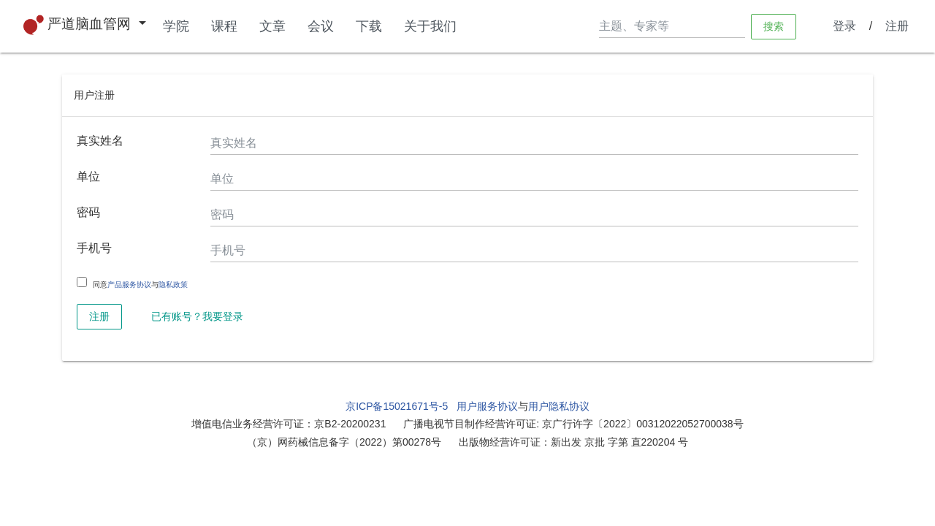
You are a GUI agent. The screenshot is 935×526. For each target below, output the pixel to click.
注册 (897, 26)
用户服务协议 (487, 406)
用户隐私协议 (558, 406)
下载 (369, 26)
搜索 (773, 25)
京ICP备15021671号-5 (397, 406)
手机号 (94, 248)
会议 (321, 26)
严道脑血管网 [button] (79, 25)
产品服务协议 (129, 285)
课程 (224, 26)
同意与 (140, 285)
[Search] (672, 27)
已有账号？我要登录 (197, 316)
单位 (88, 176)
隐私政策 (173, 285)
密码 (88, 212)
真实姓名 (100, 140)
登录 (844, 26)
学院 (176, 26)
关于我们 (430, 26)
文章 (272, 26)
